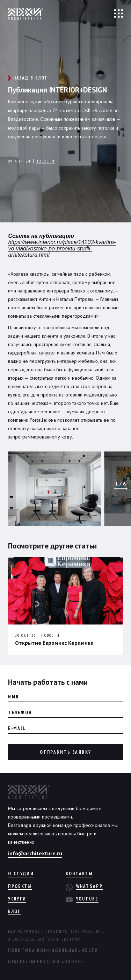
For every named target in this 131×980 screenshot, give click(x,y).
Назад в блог (30, 78)
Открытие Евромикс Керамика (54, 642)
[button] (121, 489)
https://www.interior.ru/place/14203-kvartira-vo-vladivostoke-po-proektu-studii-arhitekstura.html (62, 248)
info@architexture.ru (35, 853)
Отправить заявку (66, 752)
